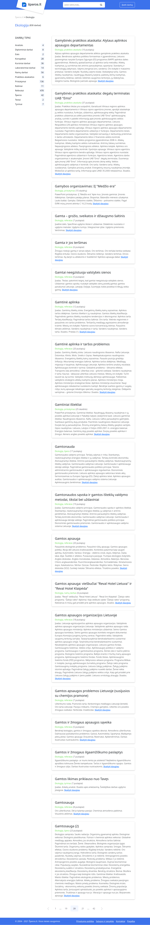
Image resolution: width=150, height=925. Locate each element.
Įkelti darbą (127, 4)
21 (83, 908)
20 (74, 908)
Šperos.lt (19, 17)
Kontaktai (120, 921)
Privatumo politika (85, 921)
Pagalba (131, 921)
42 (94, 908)
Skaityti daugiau (106, 81)
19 (66, 908)
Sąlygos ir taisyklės (105, 921)
